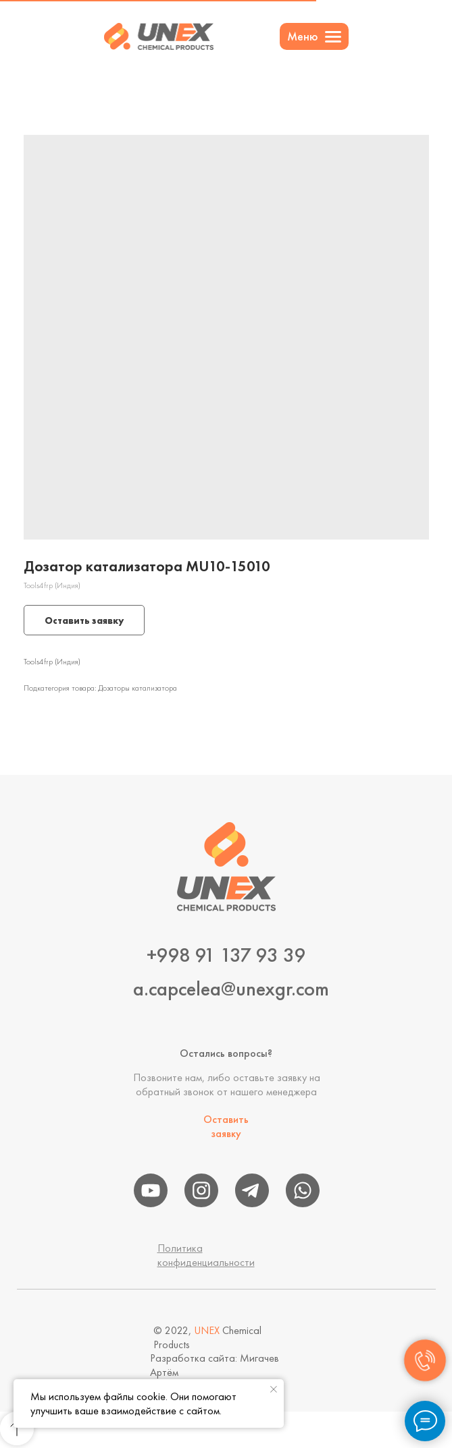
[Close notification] (273, 1389)
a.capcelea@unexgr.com (231, 989)
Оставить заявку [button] (226, 1126)
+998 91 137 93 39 (226, 955)
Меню (302, 36)
